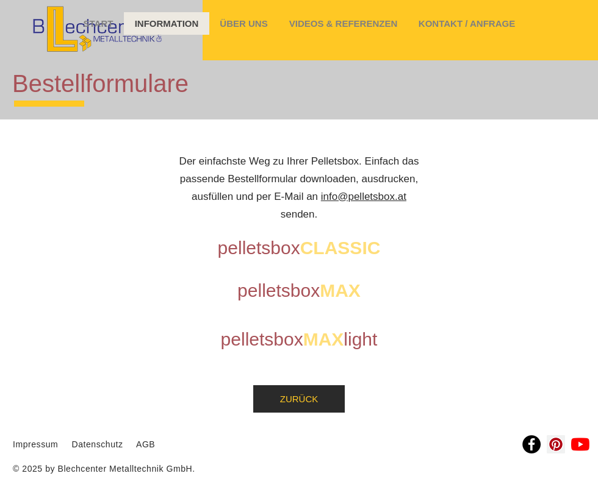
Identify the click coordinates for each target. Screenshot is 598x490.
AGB (144, 444)
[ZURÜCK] (299, 399)
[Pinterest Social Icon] (556, 444)
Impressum (35, 444)
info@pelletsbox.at (363, 196)
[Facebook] (531, 444)
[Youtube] (580, 444)
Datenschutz (99, 444)
